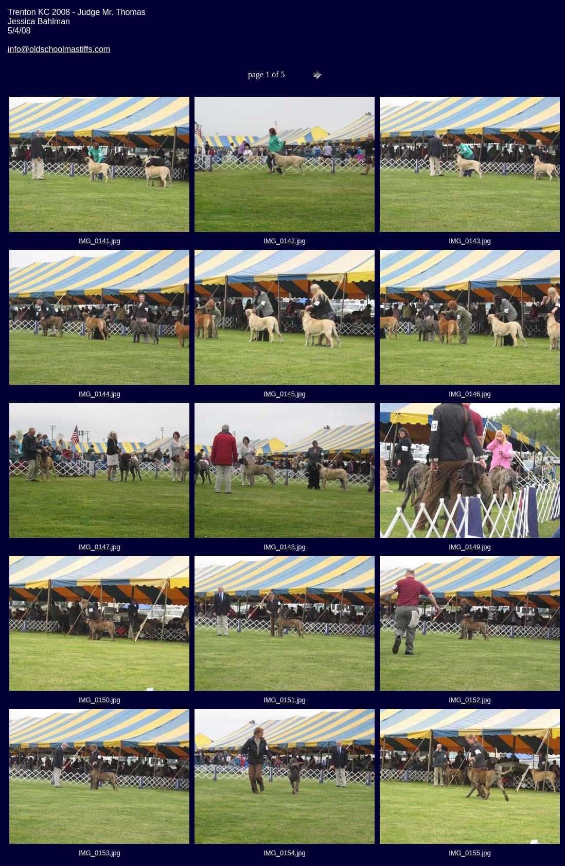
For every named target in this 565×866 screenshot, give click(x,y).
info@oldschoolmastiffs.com (59, 49)
